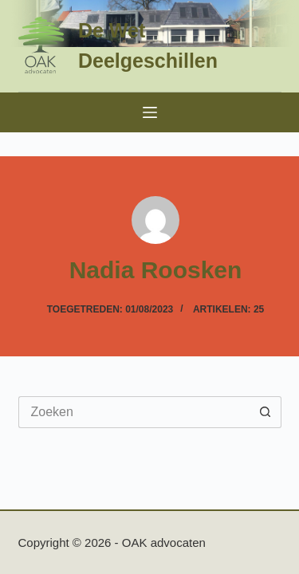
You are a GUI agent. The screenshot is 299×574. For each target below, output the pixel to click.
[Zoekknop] (265, 412)
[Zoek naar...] (134, 412)
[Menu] (150, 112)
